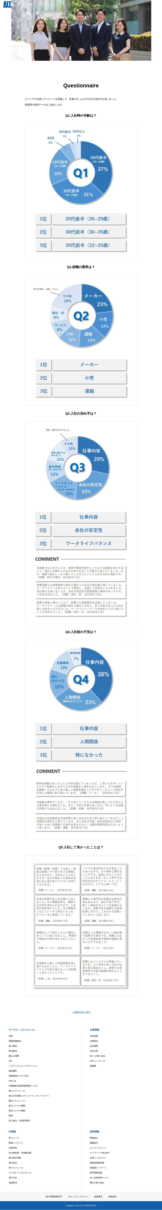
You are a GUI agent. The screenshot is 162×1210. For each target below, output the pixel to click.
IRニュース (14, 1138)
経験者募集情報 (97, 1163)
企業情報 (94, 1030)
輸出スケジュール (17, 1101)
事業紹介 (94, 1138)
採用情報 (94, 1131)
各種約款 (112, 1196)
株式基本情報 (15, 1158)
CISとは (12, 1081)
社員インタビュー (98, 1158)
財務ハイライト (16, 1143)
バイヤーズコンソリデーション (23, 1066)
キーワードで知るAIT (99, 1153)
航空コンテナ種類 (17, 1110)
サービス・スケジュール (22, 1030)
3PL (10, 1061)
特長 (11, 1036)
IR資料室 (13, 1148)
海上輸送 (13, 1046)
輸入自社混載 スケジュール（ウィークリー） (29, 1096)
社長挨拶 (94, 1036)
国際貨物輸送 (15, 1041)
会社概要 (94, 1046)
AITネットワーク (97, 1061)
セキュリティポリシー (78, 1196)
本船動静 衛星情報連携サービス (23, 1086)
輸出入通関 (14, 1056)
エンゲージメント (98, 1148)
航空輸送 (13, 1051)
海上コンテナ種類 (17, 1105)
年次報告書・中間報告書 (20, 1153)
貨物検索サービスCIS (19, 1076)
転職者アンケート (98, 1168)
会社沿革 (94, 1051)
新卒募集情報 (96, 1173)
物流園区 (13, 1071)
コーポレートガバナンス (20, 1173)
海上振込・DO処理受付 (19, 1120)
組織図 (93, 1066)
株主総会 (13, 1163)
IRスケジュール (16, 1168)
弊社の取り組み (97, 1182)
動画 (11, 1115)
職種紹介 (94, 1143)
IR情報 (12, 1131)
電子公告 (13, 1177)
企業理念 (94, 1041)
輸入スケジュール (17, 1091)
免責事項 (13, 1182)
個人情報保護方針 (54, 1196)
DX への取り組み (98, 1056)
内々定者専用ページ (99, 1177)
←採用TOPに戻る (81, 1012)
